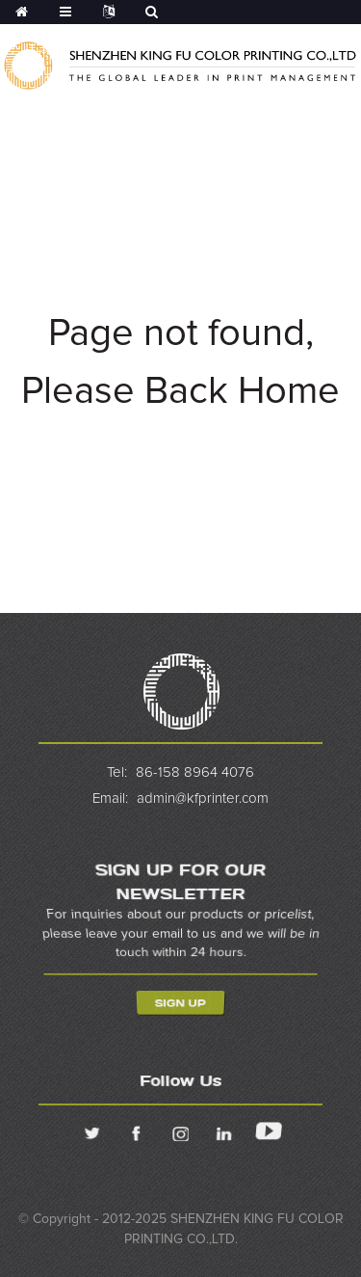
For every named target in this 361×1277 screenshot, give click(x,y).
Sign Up (180, 1004)
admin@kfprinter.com (203, 798)
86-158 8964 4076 (195, 772)
